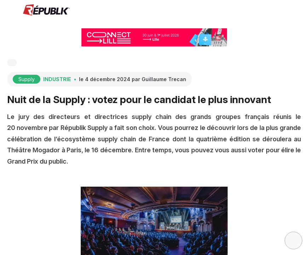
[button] (10, 10)
